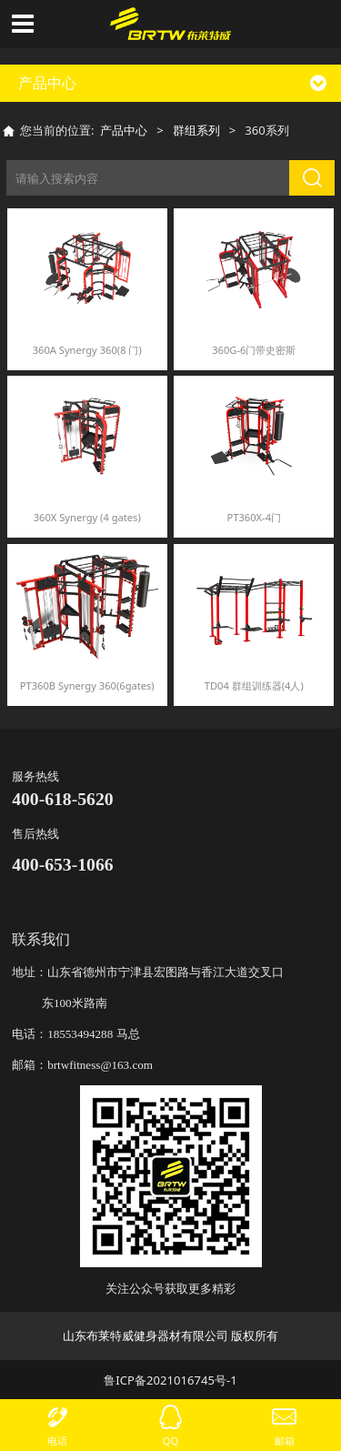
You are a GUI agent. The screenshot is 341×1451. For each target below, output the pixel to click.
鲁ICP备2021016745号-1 (170, 1380)
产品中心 (123, 130)
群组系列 (196, 130)
